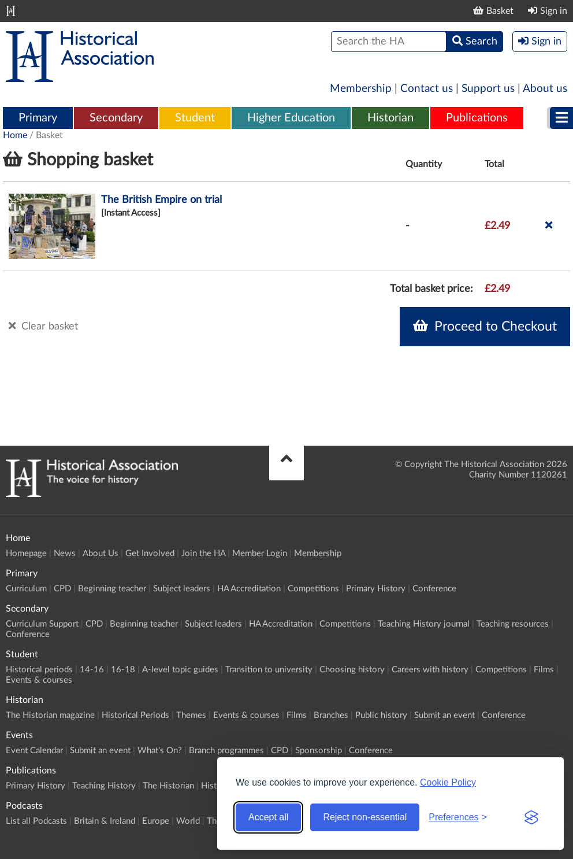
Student (195, 118)
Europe (155, 821)
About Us (100, 553)
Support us (488, 88)
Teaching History (104, 786)
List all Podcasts (36, 821)
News (65, 553)
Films (544, 669)
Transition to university (268, 669)
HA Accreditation (249, 588)
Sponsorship (318, 750)
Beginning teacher (112, 588)
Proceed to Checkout (485, 326)
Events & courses (39, 680)
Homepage (26, 553)
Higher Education (291, 118)
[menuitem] (37, 118)
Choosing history (352, 669)
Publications (477, 118)
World (188, 821)
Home (15, 135)
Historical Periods (135, 715)
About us (545, 88)
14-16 (92, 669)
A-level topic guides (180, 669)
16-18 (123, 669)
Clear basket (43, 326)
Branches (331, 715)
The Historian (168, 786)
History (215, 786)
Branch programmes (226, 750)
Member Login (259, 553)
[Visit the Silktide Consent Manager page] (531, 817)
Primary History (375, 588)
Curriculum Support (42, 624)
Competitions (313, 588)
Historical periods (39, 669)
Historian (390, 118)
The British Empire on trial (161, 200)
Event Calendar (34, 750)
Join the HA (203, 553)
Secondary (116, 118)
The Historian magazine (50, 715)
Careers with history (430, 669)
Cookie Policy (448, 782)
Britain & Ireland (104, 821)
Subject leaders (181, 588)
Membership (361, 88)
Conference (434, 588)
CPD (62, 588)
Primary (37, 118)
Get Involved (149, 553)
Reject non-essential (365, 817)
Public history (381, 715)
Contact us (426, 88)
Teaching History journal (424, 624)
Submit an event (444, 715)
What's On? (159, 750)
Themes (191, 715)
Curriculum (26, 588)
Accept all (268, 817)
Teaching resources (513, 624)
